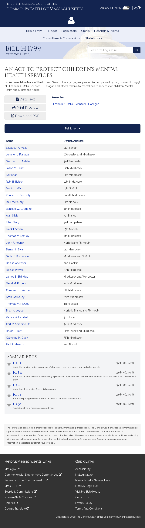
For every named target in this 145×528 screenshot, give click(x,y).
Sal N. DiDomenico (17, 256)
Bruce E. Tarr (14, 330)
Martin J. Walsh (15, 188)
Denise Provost (15, 269)
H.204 (17, 394)
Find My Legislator (86, 485)
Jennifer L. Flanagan (87, 104)
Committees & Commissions (62, 38)
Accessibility (83, 469)
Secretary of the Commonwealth (26, 480)
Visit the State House (87, 491)
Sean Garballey (15, 296)
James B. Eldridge (17, 276)
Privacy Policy (83, 502)
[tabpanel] (72, 245)
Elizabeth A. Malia (62, 104)
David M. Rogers (16, 283)
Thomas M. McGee (17, 303)
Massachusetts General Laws (92, 480)
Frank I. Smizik (14, 229)
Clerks (85, 31)
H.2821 (17, 372)
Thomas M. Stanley (17, 235)
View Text (25, 99)
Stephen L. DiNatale (18, 161)
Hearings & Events (106, 31)
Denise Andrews (16, 263)
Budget (52, 31)
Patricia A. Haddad (17, 317)
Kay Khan (11, 174)
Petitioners (72, 128)
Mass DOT (13, 485)
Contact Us (82, 497)
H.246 (17, 385)
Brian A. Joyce (14, 310)
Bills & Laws (34, 31)
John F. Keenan (15, 242)
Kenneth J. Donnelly (18, 195)
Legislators (69, 31)
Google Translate (17, 508)
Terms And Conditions (89, 508)
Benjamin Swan (15, 249)
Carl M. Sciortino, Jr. (18, 324)
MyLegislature (84, 474)
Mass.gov (12, 469)
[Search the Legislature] (136, 50)
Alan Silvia (12, 215)
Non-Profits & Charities (20, 497)
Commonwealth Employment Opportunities (33, 474)
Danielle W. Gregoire (19, 208)
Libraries (11, 502)
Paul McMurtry (15, 202)
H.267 (17, 363)
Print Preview (25, 107)
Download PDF (25, 116)
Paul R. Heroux (15, 344)
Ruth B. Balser (14, 181)
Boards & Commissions (21, 491)
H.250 (17, 404)
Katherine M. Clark (17, 337)
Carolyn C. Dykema (18, 290)
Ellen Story (12, 222)
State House (93, 38)
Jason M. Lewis (15, 168)
